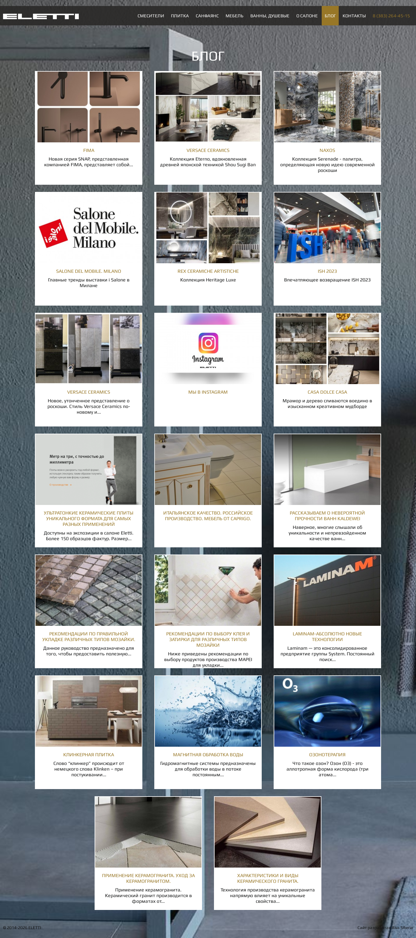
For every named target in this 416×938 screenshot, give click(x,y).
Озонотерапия (327, 754)
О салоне (307, 15)
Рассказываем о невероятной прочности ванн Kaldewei (327, 515)
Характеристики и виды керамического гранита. (267, 878)
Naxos (327, 150)
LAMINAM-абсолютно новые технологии (327, 636)
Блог (330, 15)
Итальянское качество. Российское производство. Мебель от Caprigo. (208, 515)
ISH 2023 (327, 271)
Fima (88, 150)
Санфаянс (207, 15)
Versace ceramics (88, 392)
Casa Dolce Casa (327, 392)
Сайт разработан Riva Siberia (385, 927)
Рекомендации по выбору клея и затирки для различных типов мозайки (208, 639)
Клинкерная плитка (88, 754)
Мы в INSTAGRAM (208, 392)
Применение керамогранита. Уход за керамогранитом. (148, 878)
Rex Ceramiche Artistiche (208, 271)
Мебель (235, 15)
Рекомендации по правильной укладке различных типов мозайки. (88, 636)
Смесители (151, 15)
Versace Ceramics (208, 150)
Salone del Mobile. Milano (88, 271)
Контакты (354, 15)
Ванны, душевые (269, 15)
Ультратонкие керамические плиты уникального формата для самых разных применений (88, 518)
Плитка (180, 15)
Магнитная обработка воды (208, 754)
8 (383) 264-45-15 (391, 15)
